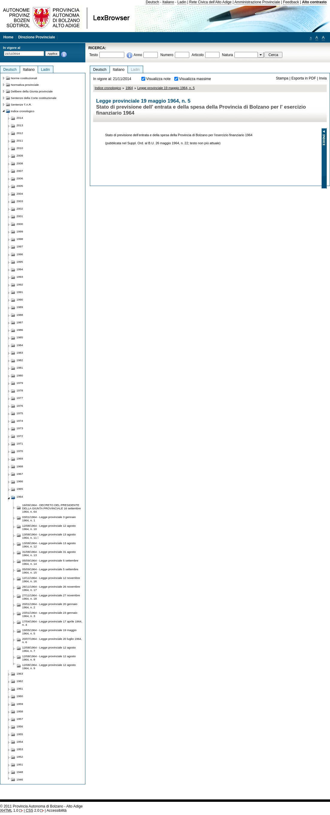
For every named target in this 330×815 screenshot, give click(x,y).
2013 (19, 125)
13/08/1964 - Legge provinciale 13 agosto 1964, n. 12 (49, 544)
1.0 (9, 810)
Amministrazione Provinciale (257, 2)
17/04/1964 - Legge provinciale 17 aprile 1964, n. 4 (52, 623)
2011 (19, 140)
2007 (19, 170)
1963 (19, 673)
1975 (19, 413)
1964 (129, 88)
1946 (19, 779)
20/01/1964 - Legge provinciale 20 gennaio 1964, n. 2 (49, 605)
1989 (19, 307)
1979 (19, 383)
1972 (19, 436)
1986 (19, 329)
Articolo (198, 55)
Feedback (291, 2)
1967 (19, 473)
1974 (19, 420)
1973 (19, 428)
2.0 (32, 810)
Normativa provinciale (25, 84)
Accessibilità (56, 810)
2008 (19, 163)
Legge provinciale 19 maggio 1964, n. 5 (166, 88)
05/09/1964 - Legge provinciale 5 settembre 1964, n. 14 (50, 562)
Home (8, 37)
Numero (166, 55)
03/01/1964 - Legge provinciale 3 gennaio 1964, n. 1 (49, 518)
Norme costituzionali (24, 78)
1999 (19, 231)
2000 (19, 224)
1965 (19, 488)
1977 (19, 398)
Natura (227, 55)
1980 (19, 375)
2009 (19, 155)
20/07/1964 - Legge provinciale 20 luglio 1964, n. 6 (52, 640)
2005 (19, 185)
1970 (19, 451)
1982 (19, 360)
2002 (19, 208)
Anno (138, 55)
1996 (19, 254)
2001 (19, 216)
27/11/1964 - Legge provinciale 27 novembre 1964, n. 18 (51, 597)
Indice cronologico (108, 88)
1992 (19, 284)
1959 (19, 704)
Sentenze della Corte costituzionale (33, 98)
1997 (19, 246)
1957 (19, 719)
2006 (19, 178)
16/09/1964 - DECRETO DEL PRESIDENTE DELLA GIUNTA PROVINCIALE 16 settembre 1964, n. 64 (51, 508)
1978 (19, 390)
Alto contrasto (314, 2)
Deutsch (152, 2)
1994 (19, 269)
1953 (19, 749)
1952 (19, 756)
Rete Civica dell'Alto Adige (210, 2)
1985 (19, 337)
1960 (19, 696)
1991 (19, 292)
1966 (19, 481)
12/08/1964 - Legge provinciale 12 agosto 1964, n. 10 (49, 527)
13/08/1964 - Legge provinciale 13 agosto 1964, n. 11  (49, 536)
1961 (19, 688)
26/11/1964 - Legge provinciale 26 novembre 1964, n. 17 (51, 588)
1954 (19, 741)
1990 (19, 299)
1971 (19, 443)
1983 (19, 352)
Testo (93, 55)
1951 (19, 764)
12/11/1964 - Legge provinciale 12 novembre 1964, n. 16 (51, 579)
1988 (19, 314)
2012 (19, 133)
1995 (19, 261)
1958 (19, 711)
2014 (19, 117)
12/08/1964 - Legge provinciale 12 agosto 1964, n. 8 (49, 658)
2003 (19, 201)
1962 (19, 681)
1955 (19, 734)
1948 (19, 772)
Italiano (168, 2)
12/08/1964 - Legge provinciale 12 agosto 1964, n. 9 (49, 666)
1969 (19, 458)
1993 (19, 276)
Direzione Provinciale (36, 37)
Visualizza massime (195, 79)
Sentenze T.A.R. (21, 104)
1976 (19, 405)
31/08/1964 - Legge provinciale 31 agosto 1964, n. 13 (49, 553)
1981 (19, 367)
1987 (19, 322)
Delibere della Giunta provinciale (32, 91)
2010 (19, 148)
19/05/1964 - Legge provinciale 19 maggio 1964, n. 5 (49, 631)
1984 (19, 345)
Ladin (181, 2)
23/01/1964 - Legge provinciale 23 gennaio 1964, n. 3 (49, 614)
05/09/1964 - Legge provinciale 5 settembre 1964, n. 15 (50, 571)
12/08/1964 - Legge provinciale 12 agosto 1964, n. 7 (49, 649)
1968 (19, 466)
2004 (19, 193)
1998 (19, 239)
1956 (19, 726)
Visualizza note (158, 79)
